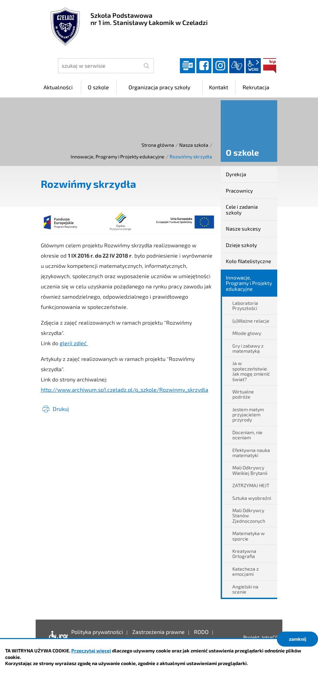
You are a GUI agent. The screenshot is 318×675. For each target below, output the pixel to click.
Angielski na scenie (245, 589)
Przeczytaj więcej (91, 650)
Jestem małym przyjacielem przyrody (248, 414)
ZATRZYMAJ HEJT (250, 485)
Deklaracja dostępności (57, 637)
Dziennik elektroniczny (187, 65)
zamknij (297, 639)
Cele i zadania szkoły (242, 210)
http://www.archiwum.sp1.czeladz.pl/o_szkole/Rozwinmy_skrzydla (124, 389)
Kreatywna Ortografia (244, 553)
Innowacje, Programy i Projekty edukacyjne (117, 156)
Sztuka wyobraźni (251, 498)
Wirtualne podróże (243, 394)
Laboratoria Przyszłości (245, 305)
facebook (203, 65)
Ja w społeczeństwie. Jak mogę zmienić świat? (251, 371)
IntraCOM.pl (275, 637)
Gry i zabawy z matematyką (248, 348)
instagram (220, 65)
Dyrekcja (236, 174)
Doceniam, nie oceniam (247, 434)
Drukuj (61, 408)
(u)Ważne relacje (250, 321)
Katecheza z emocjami (245, 571)
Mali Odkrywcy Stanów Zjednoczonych (248, 515)
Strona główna (158, 145)
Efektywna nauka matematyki (251, 452)
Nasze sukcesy (243, 228)
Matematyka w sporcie (248, 535)
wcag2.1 (253, 65)
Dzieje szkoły (241, 245)
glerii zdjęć (74, 343)
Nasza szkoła (193, 145)
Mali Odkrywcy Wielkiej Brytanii (249, 470)
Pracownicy (239, 190)
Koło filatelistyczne (248, 261)
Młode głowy (246, 333)
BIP (269, 65)
